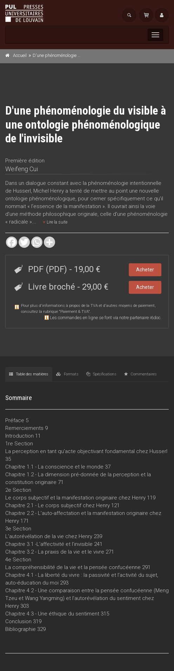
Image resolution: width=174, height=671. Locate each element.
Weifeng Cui (21, 169)
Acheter (145, 269)
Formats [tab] (67, 374)
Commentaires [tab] (140, 374)
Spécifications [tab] (101, 374)
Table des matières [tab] (28, 374)
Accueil (20, 55)
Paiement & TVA (74, 311)
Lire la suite (55, 222)
